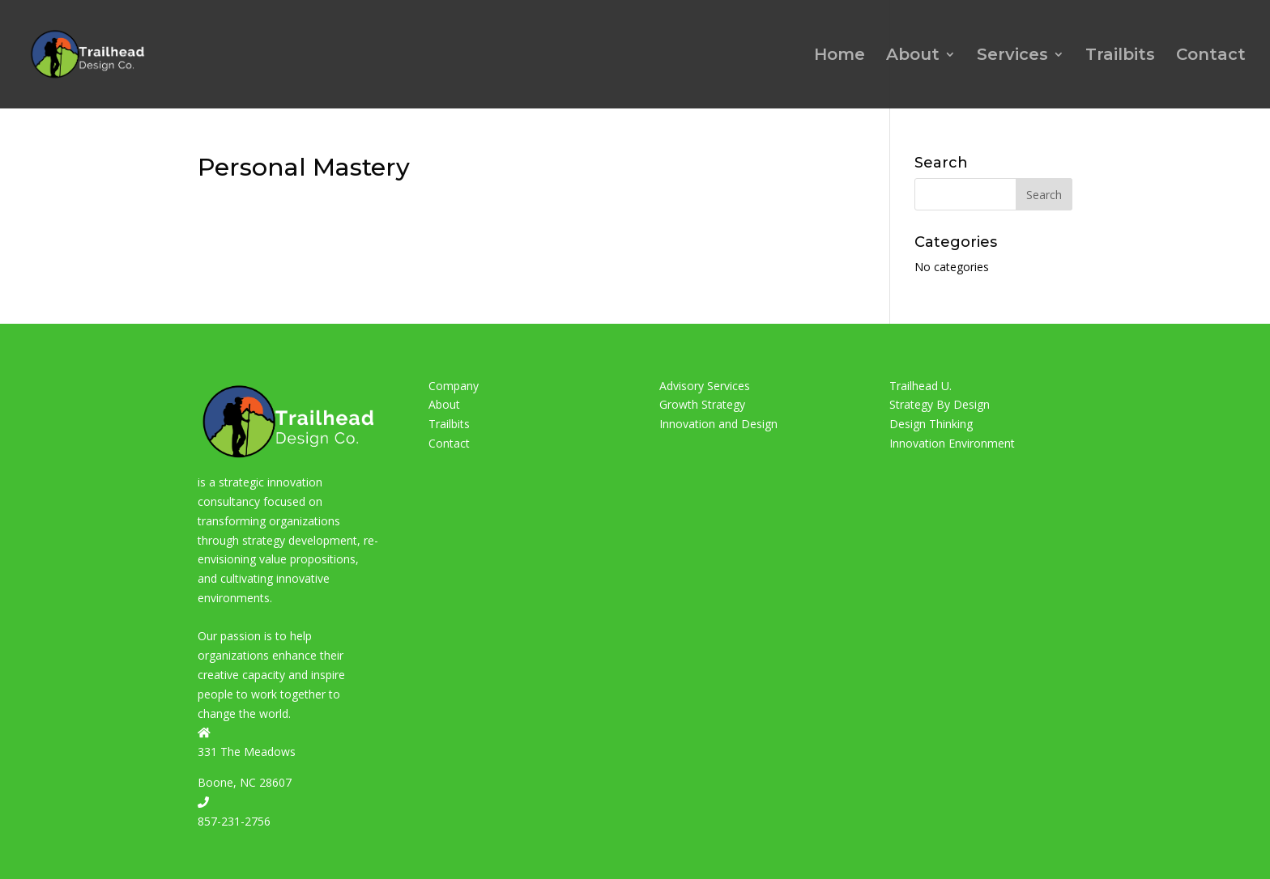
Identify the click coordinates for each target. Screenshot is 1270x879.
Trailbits (1120, 56)
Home (839, 56)
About (913, 56)
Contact (1211, 56)
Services (1012, 56)
